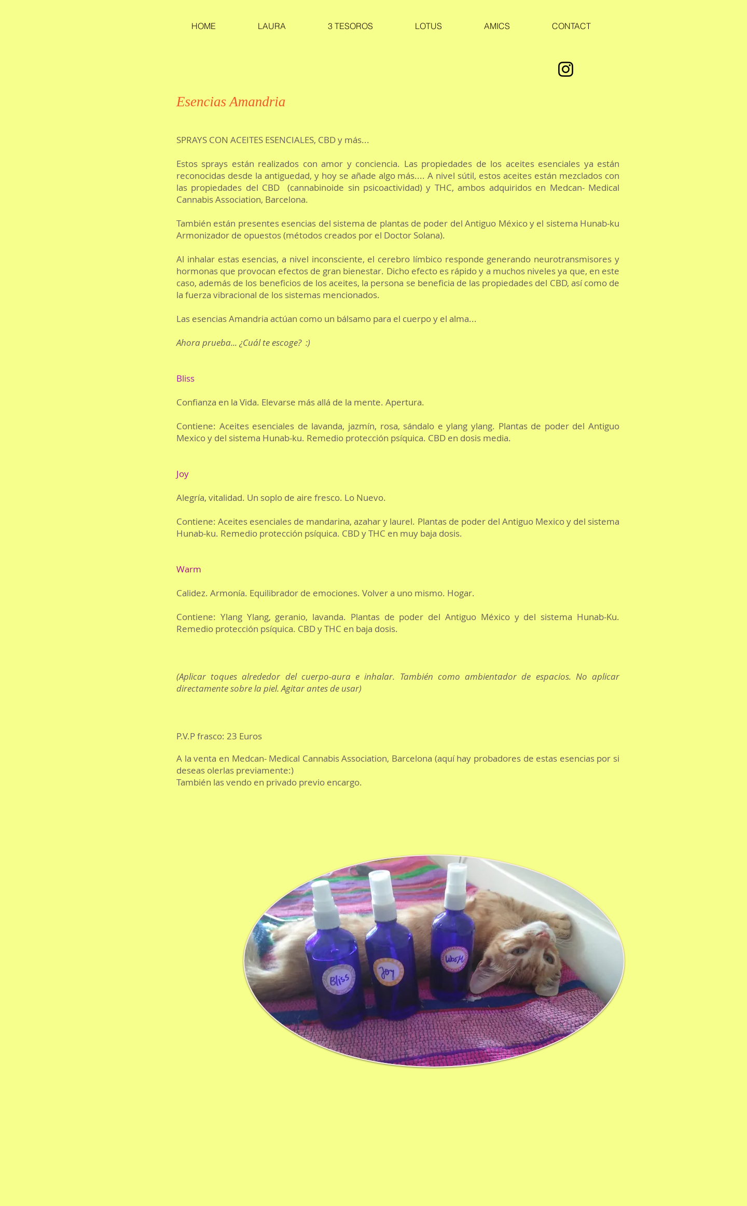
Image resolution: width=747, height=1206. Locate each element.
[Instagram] (566, 69)
